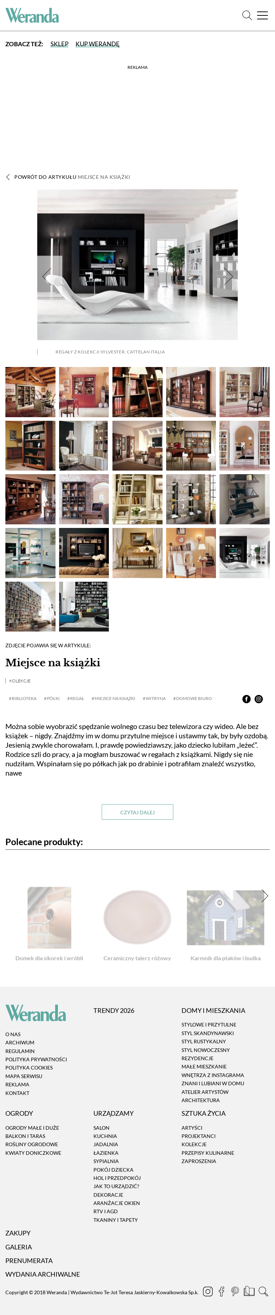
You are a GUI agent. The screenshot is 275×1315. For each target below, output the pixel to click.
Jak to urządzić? (116, 1186)
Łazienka (106, 1153)
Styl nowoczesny (206, 1050)
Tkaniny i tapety (115, 1220)
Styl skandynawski (208, 1033)
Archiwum (19, 1042)
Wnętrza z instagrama (213, 1075)
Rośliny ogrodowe (31, 1145)
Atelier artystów (205, 1092)
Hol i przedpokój (117, 1178)
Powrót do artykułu (72, 177)
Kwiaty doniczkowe (33, 1153)
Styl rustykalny (204, 1041)
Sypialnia (106, 1161)
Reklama (17, 1084)
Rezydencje (197, 1058)
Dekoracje (108, 1195)
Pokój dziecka (113, 1170)
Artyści (192, 1128)
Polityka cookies (29, 1068)
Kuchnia (105, 1136)
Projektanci (199, 1136)
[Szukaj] (247, 15)
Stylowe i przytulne (209, 1025)
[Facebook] (222, 1292)
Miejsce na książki (52, 663)
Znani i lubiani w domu (213, 1083)
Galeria (18, 1247)
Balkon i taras (25, 1136)
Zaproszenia (199, 1161)
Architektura (201, 1100)
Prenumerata (29, 1260)
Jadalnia (105, 1145)
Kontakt (17, 1093)
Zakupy (17, 1233)
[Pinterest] (235, 1292)
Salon (101, 1128)
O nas (12, 1034)
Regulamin (20, 1051)
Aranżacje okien (116, 1203)
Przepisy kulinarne (208, 1153)
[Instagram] (208, 1292)
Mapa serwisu (23, 1076)
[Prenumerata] (249, 1292)
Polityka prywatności (36, 1059)
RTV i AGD (105, 1212)
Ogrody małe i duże (32, 1128)
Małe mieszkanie (204, 1067)
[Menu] (262, 16)
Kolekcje (19, 680)
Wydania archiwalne (42, 1274)
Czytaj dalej (137, 812)
